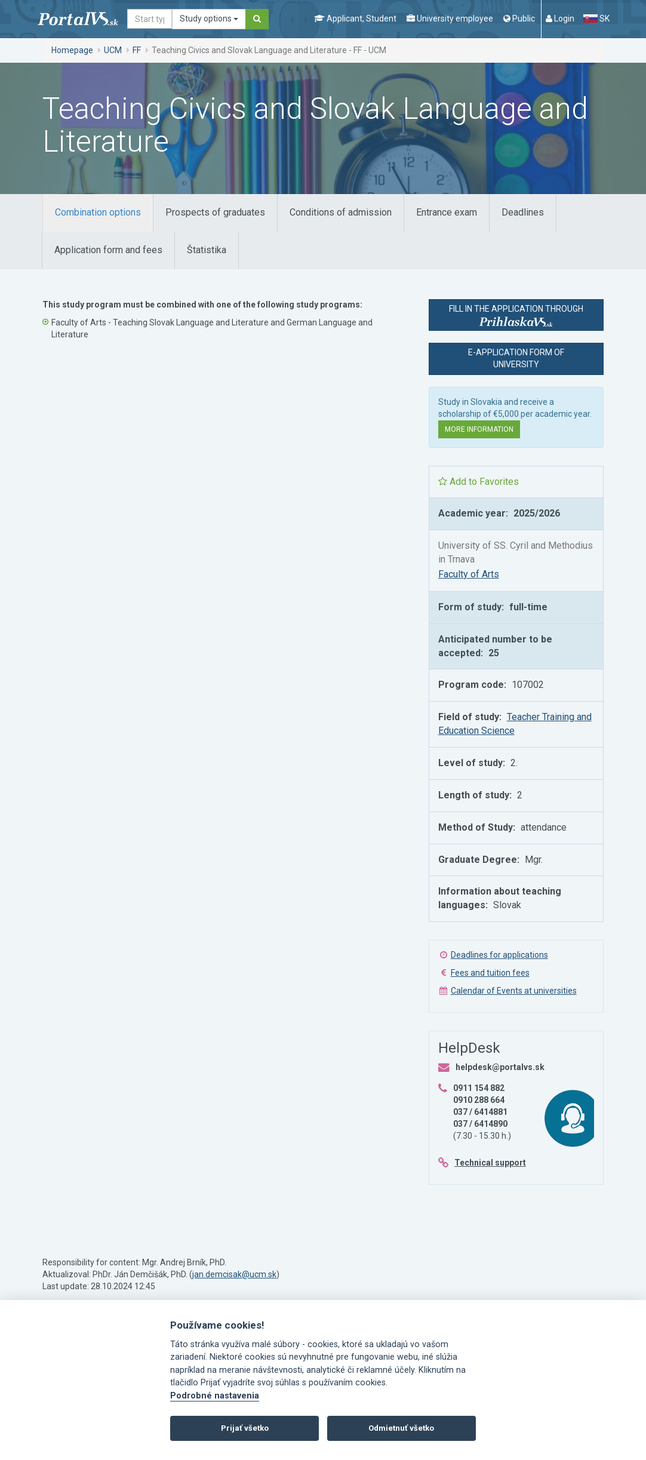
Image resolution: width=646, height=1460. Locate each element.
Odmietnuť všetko (401, 1428)
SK (596, 18)
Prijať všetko (245, 1428)
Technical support (490, 1162)
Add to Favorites (478, 481)
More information (479, 429)
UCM (113, 50)
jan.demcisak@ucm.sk (234, 1274)
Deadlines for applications (499, 955)
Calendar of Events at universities (514, 990)
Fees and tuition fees (490, 973)
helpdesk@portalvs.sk (500, 1067)
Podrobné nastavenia (214, 1396)
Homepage (72, 50)
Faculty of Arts (468, 574)
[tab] (97, 213)
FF (137, 50)
